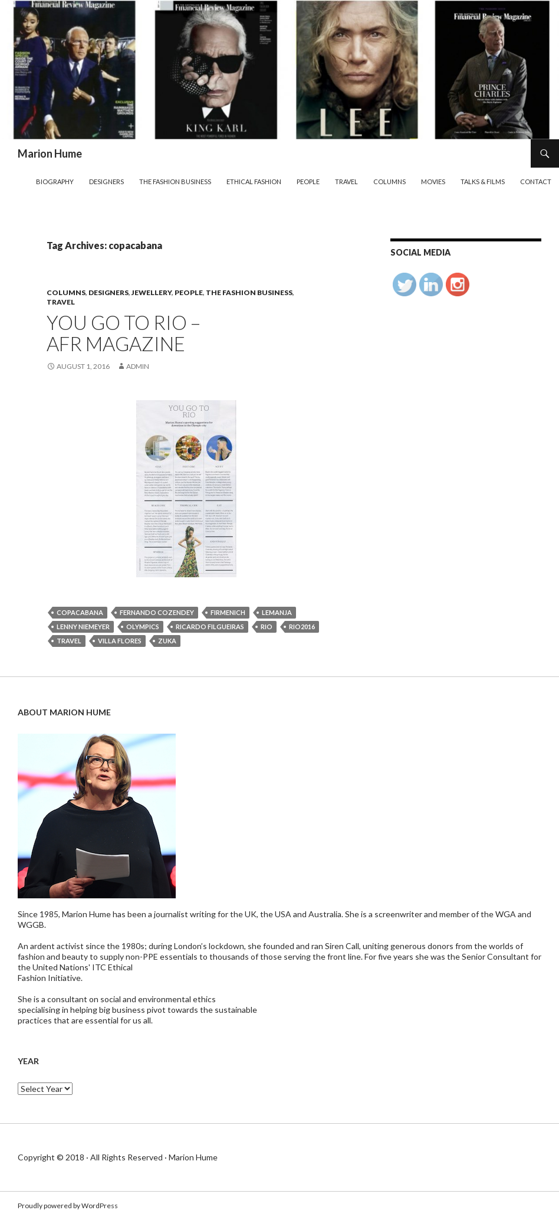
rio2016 (302, 626)
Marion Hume (50, 153)
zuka (167, 641)
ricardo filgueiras (210, 626)
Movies (433, 181)
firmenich (228, 612)
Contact (535, 181)
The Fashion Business (175, 181)
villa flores (120, 641)
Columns (389, 181)
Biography (55, 181)
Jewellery (151, 292)
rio (266, 626)
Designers (106, 181)
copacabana (80, 612)
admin (137, 366)
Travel (346, 181)
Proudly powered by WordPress (68, 1205)
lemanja (277, 612)
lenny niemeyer (83, 626)
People (308, 181)
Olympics (142, 626)
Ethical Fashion (253, 181)
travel (69, 641)
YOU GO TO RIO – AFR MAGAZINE (123, 332)
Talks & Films (483, 181)
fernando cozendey (157, 612)
